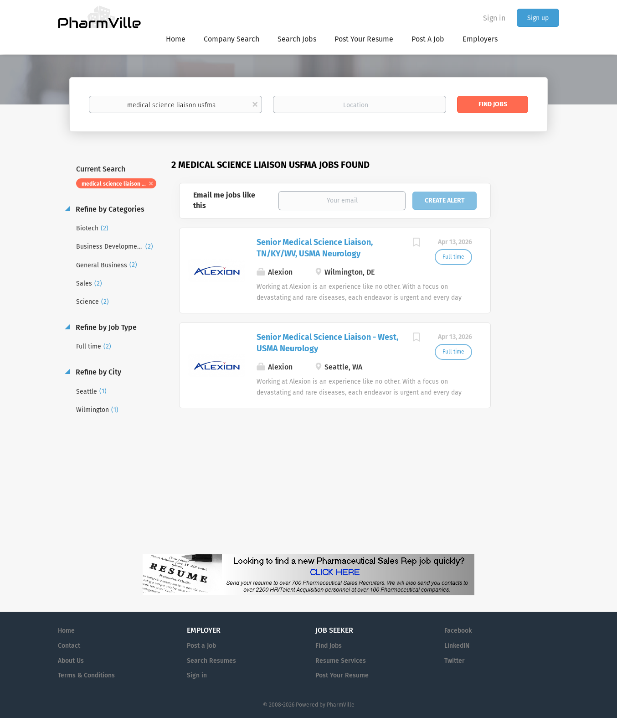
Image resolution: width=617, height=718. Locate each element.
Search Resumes (211, 661)
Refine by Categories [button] (109, 209)
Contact (69, 646)
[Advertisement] (533, 334)
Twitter (454, 661)
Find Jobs (492, 104)
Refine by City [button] (97, 372)
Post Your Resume (342, 675)
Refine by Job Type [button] (105, 327)
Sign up (538, 18)
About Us (71, 661)
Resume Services (340, 661)
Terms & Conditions (86, 675)
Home (66, 631)
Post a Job (201, 646)
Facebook (458, 631)
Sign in (494, 18)
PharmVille (341, 705)
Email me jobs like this (224, 200)
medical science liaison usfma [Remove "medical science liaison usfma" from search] (119, 184)
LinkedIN (456, 646)
